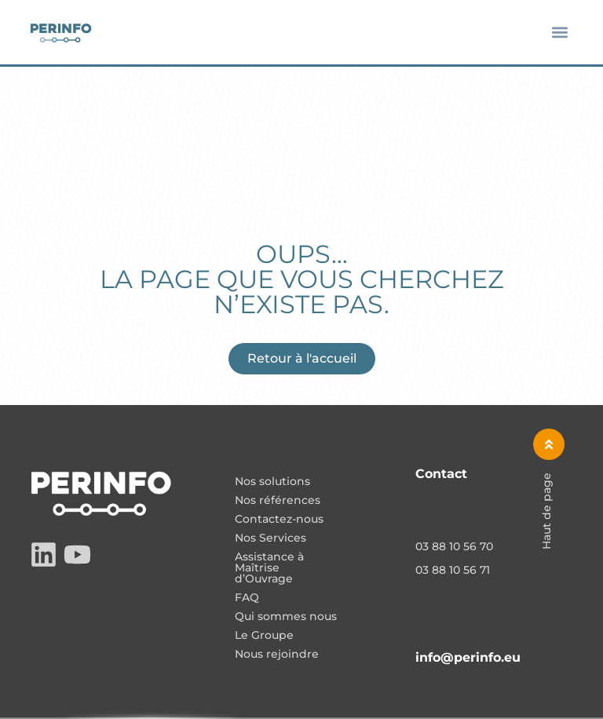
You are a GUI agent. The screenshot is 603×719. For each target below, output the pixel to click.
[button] (560, 33)
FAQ (247, 598)
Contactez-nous (279, 519)
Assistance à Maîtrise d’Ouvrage (269, 568)
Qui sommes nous (286, 617)
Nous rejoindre (277, 654)
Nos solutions (272, 482)
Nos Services (270, 538)
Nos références (277, 501)
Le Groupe (264, 636)
